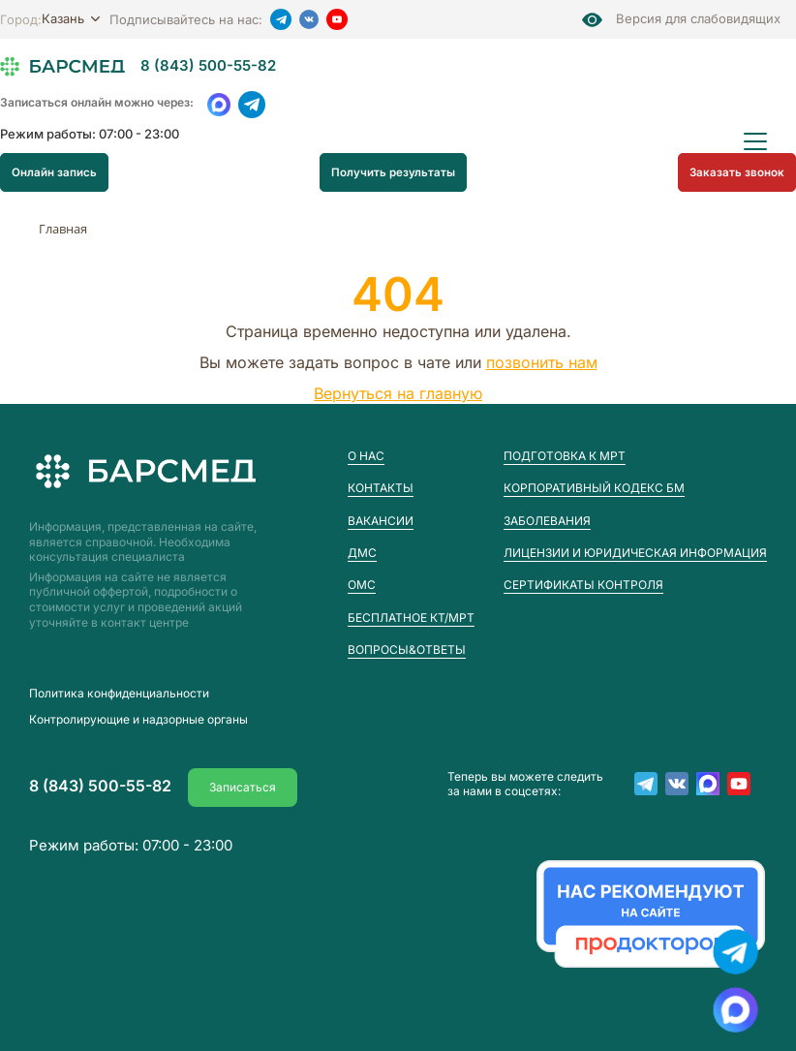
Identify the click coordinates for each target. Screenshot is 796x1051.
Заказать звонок (739, 171)
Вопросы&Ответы (407, 649)
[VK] (309, 19)
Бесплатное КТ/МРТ (411, 617)
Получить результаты (395, 171)
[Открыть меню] (755, 141)
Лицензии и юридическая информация (635, 552)
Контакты (380, 487)
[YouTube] (337, 19)
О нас (366, 455)
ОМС (362, 584)
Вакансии (380, 520)
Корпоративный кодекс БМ (594, 487)
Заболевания (547, 520)
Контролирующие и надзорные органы (138, 723)
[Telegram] (280, 19)
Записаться (242, 783)
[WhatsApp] (218, 104)
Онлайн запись (53, 171)
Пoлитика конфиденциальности (119, 693)
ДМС (362, 552)
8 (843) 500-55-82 (208, 66)
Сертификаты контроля (583, 584)
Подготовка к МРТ (565, 455)
